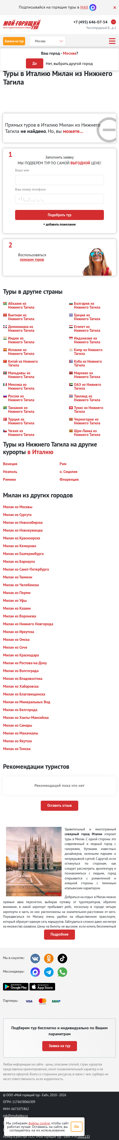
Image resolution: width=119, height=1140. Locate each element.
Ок (76, 1126)
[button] (20, 305)
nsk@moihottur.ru (15, 1116)
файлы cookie (39, 1123)
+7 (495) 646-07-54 (90, 22)
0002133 (83, 1136)
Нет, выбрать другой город (69, 63)
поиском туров (32, 259)
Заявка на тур (14, 41)
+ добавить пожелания (59, 224)
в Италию (40, 452)
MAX (84, 7)
